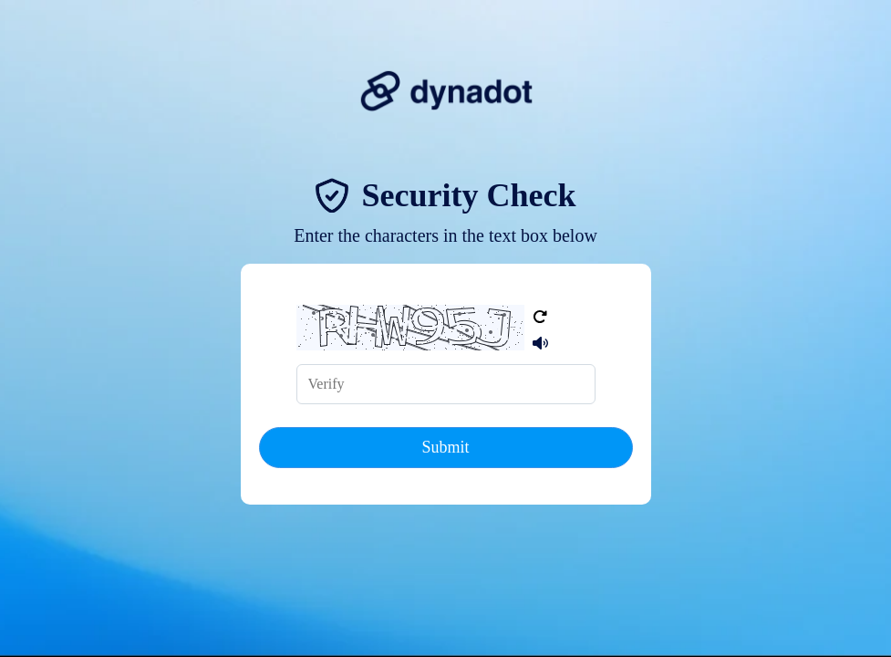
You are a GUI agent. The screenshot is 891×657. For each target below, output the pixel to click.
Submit (445, 447)
